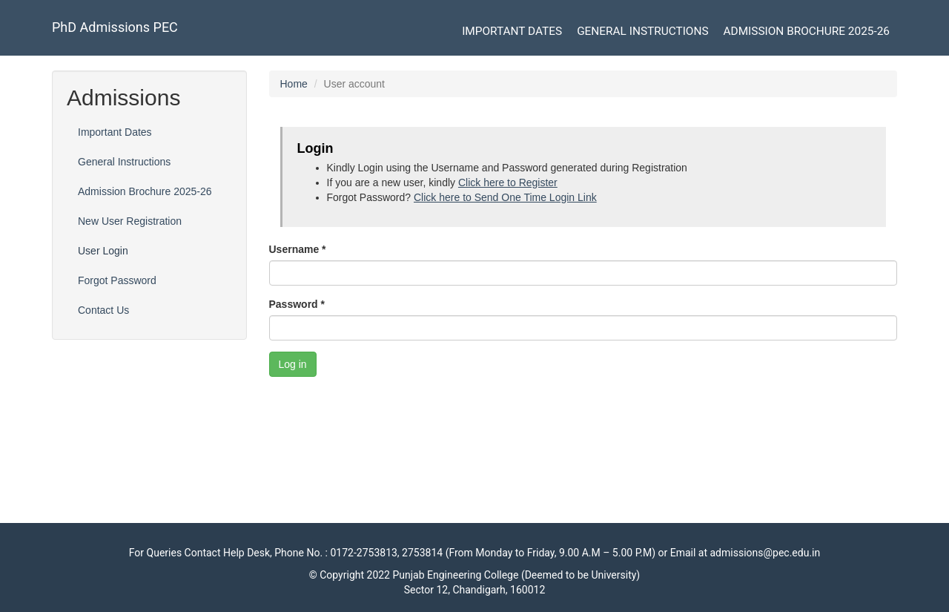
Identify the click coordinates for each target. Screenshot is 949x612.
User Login (103, 251)
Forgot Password (117, 280)
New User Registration (130, 221)
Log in (293, 364)
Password (297, 304)
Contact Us (103, 310)
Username (297, 249)
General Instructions (642, 31)
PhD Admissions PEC (115, 27)
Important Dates (512, 31)
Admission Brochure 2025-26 (807, 31)
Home (294, 84)
